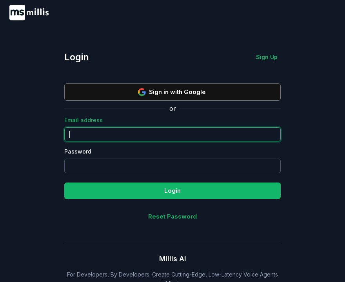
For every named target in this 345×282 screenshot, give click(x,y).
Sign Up (267, 57)
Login (172, 190)
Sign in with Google (172, 92)
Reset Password (172, 216)
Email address (83, 120)
